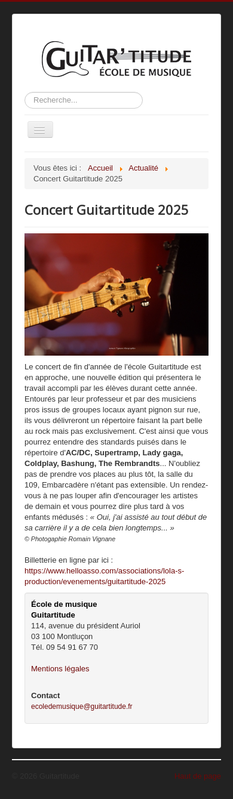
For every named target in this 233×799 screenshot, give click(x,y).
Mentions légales (60, 668)
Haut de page (197, 776)
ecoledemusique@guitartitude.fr (82, 706)
